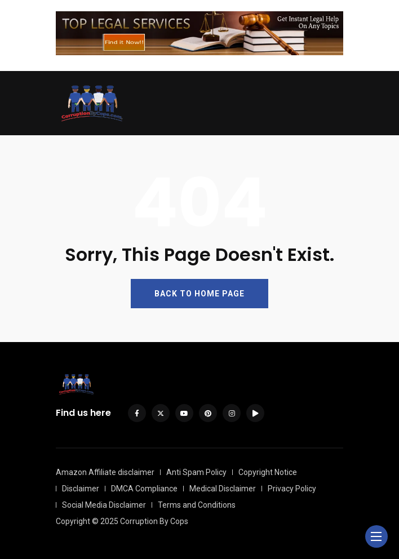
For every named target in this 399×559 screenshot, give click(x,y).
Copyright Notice (267, 472)
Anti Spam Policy (196, 472)
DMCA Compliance (144, 488)
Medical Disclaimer (222, 488)
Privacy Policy (292, 488)
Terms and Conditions (197, 504)
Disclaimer (80, 488)
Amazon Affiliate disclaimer (105, 472)
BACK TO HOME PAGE (199, 293)
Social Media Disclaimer (104, 504)
